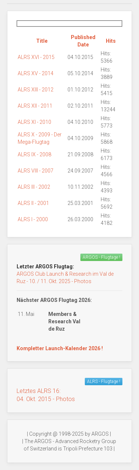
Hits (111, 41)
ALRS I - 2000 (33, 219)
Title (42, 41)
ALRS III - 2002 (34, 187)
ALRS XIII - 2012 (35, 90)
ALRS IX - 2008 (34, 154)
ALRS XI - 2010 (34, 122)
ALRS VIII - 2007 (35, 171)
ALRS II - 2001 (33, 203)
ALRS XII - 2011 (35, 106)
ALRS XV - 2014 (35, 73)
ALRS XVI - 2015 (36, 57)
